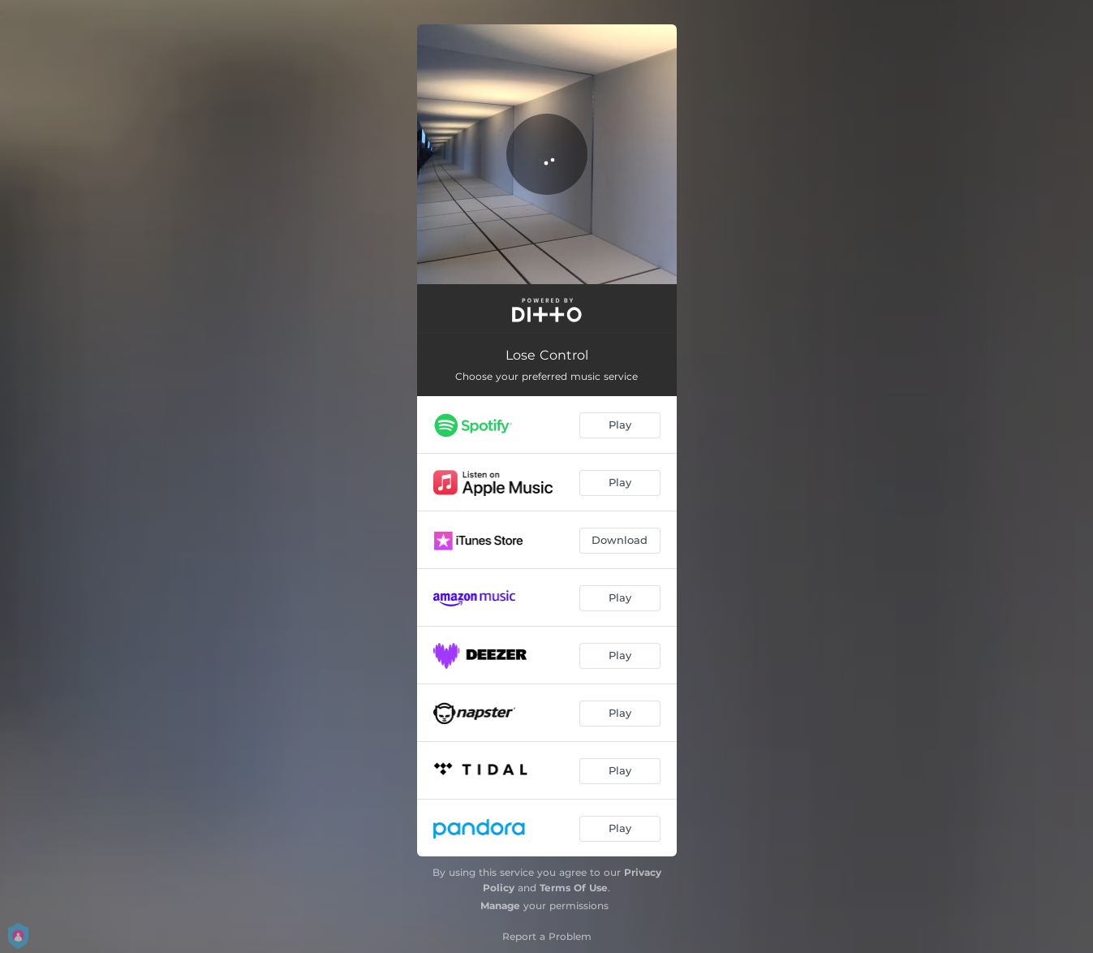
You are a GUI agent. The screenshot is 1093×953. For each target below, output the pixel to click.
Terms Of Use (574, 888)
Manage (500, 905)
